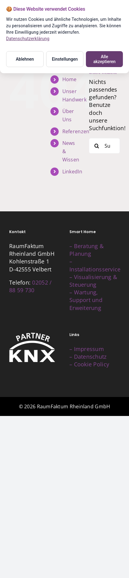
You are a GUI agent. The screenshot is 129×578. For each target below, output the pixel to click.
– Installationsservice (94, 265)
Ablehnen (25, 59)
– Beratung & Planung (86, 249)
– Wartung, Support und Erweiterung (85, 300)
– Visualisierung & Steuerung (93, 280)
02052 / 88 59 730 (30, 286)
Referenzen (76, 131)
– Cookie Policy (89, 364)
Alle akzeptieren (104, 59)
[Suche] (96, 145)
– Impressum (86, 349)
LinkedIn (72, 171)
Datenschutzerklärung (28, 38)
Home (69, 79)
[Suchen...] (104, 145)
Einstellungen (65, 59)
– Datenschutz (88, 356)
